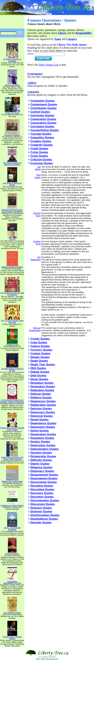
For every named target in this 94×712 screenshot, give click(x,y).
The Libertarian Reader (12, 612)
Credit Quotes (39, 148)
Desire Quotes (39, 430)
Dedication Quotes (42, 390)
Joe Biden (38, 168)
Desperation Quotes (43, 434)
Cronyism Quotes (41, 163)
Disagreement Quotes (44, 474)
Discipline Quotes (41, 485)
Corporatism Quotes (43, 122)
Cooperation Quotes (43, 119)
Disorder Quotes (40, 522)
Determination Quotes (44, 449)
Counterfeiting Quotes (44, 130)
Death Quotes (39, 360)
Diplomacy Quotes (42, 471)
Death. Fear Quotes (42, 364)
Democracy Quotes (42, 412)
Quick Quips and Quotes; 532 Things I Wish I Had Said (12, 457)
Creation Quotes (40, 141)
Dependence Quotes (43, 423)
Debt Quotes (38, 375)
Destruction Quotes (42, 445)
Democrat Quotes (41, 416)
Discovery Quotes (41, 493)
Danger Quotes (40, 357)
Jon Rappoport (36, 258)
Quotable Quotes (12, 344)
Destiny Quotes (40, 441)
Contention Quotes (42, 100)
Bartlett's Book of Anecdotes (12, 480)
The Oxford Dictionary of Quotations (12, 59)
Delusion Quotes (41, 408)
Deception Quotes (41, 382)
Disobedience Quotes (44, 518)
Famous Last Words (12, 84)
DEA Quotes (38, 368)
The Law (12, 238)
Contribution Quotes (43, 108)
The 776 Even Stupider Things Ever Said (12, 320)
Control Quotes (40, 111)
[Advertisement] (47, 686)
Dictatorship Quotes (43, 456)
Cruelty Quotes (40, 338)
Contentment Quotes (43, 104)
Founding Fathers (12, 553)
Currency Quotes (41, 349)
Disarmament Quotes (43, 478)
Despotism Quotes (42, 438)
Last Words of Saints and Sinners (12, 183)
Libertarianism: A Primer (12, 582)
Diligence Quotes (41, 467)
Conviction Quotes (42, 115)
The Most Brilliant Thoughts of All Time (12, 368)
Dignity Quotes (40, 463)
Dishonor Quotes (41, 511)
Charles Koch (37, 214)
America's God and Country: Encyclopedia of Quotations (12, 209)
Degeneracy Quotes (43, 401)
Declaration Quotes (42, 386)
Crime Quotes (39, 152)
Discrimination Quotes (44, 500)
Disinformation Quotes (44, 515)
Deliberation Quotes (43, 405)
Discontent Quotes (42, 489)
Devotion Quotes (41, 452)
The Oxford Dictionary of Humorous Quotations (12, 163)
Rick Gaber (38, 176)
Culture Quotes (40, 346)
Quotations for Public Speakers (12, 504)
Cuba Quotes (38, 342)
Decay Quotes (39, 379)
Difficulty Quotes (41, 460)
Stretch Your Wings (12, 112)
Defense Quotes (40, 393)
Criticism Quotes (41, 159)
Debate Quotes (39, 371)
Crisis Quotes (39, 155)
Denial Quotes (39, 419)
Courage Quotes (40, 133)
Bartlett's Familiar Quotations (12, 266)
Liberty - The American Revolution (12, 527)
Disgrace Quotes (41, 507)
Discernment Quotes (43, 482)
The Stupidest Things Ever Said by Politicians (12, 293)
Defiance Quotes (41, 397)
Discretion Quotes (42, 496)
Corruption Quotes (42, 126)
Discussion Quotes (42, 504)
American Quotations (12, 134)
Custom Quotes (40, 353)
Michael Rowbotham (35, 329)
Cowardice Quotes (42, 137)
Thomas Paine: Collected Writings (12, 637)
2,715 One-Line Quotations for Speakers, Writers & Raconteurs (12, 400)
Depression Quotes (42, 427)
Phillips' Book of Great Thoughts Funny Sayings (12, 428)
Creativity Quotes (41, 144)
